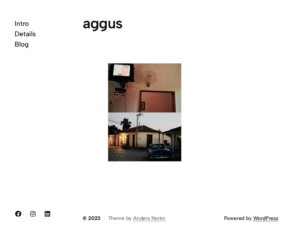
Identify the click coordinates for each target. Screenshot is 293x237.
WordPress (265, 218)
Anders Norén (149, 218)
